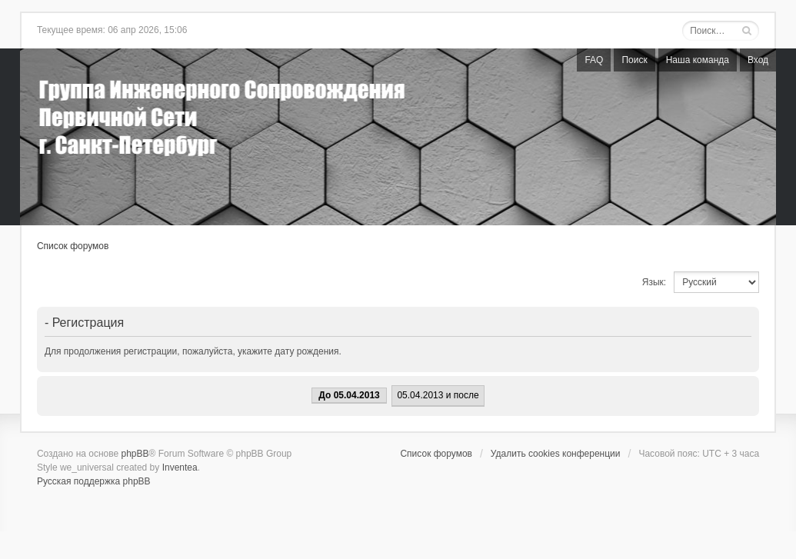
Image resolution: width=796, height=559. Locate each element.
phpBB (135, 453)
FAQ (594, 60)
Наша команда (697, 60)
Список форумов (73, 246)
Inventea (180, 467)
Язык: (654, 282)
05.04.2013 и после (437, 395)
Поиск (634, 60)
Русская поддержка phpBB (94, 481)
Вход (758, 60)
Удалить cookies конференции (556, 453)
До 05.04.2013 (348, 395)
